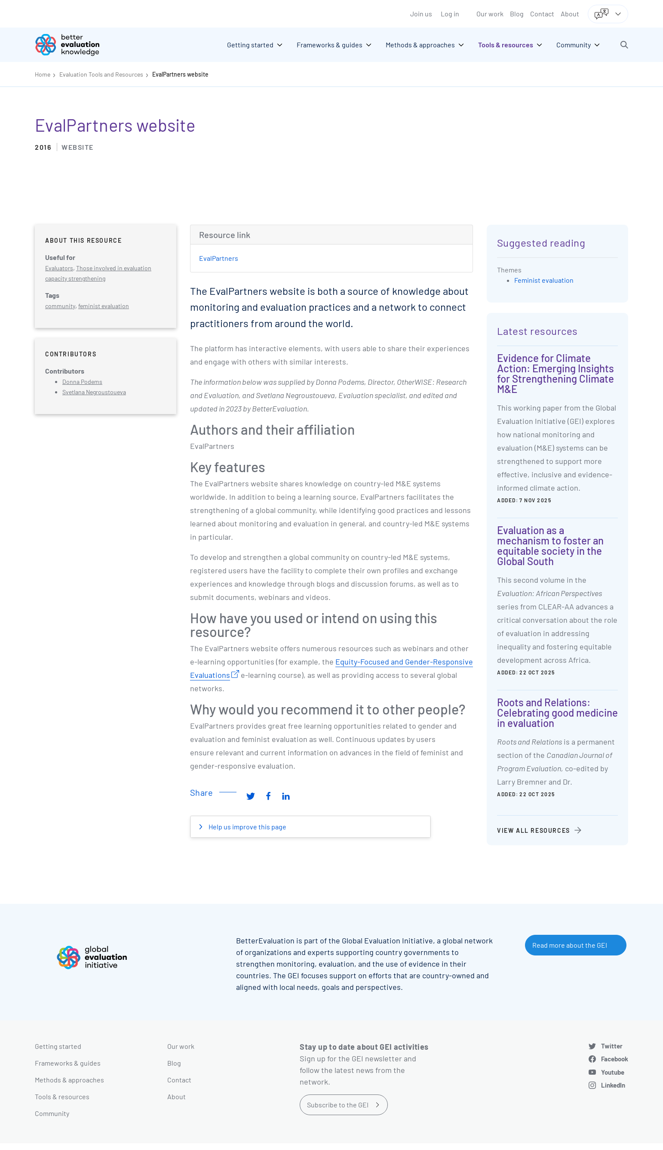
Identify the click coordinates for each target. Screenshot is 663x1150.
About (570, 13)
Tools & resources (62, 1096)
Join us (421, 13)
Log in (450, 13)
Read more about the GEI (569, 945)
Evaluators (59, 268)
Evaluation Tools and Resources (101, 74)
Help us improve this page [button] (246, 826)
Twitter (612, 1046)
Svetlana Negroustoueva (94, 392)
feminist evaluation (103, 305)
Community (52, 1113)
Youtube (612, 1072)
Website (77, 147)
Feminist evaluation (544, 280)
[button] (624, 45)
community (60, 305)
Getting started (58, 1046)
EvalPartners (218, 258)
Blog (517, 13)
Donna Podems (82, 381)
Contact (542, 13)
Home (42, 74)
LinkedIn (613, 1085)
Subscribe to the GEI (337, 1105)
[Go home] (73, 45)
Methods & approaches (69, 1080)
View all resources (533, 830)
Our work (489, 13)
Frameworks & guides (68, 1063)
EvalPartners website (180, 74)
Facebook (614, 1059)
